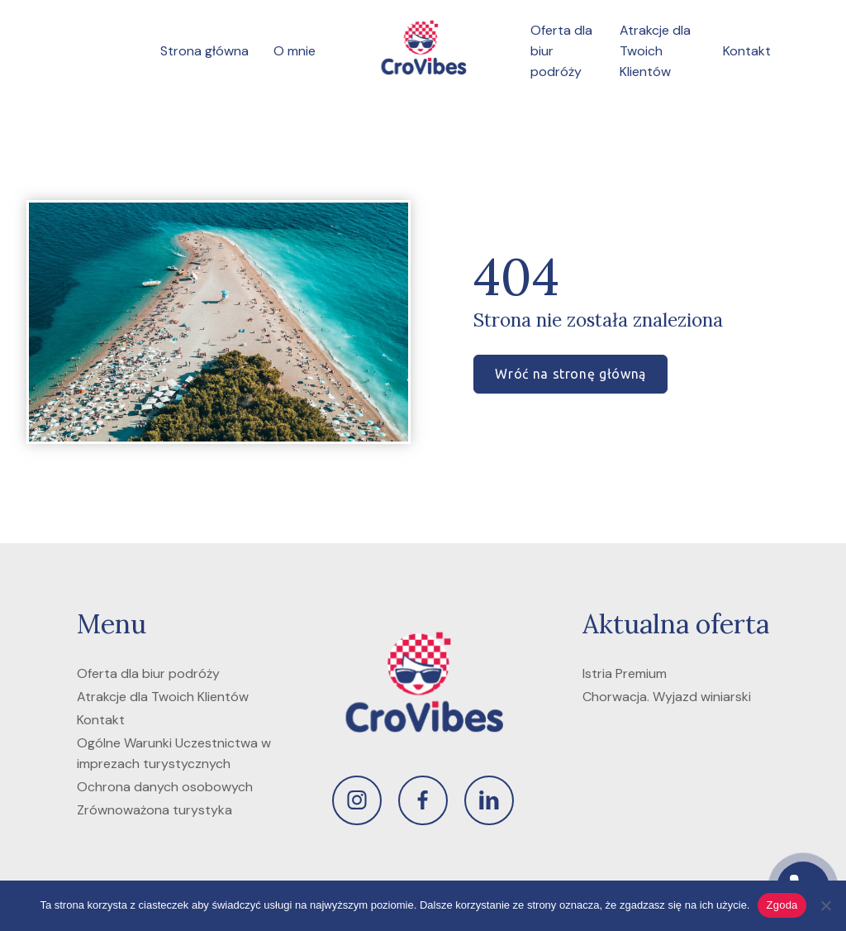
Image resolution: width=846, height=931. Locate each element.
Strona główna (204, 51)
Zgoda (781, 905)
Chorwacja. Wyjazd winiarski (666, 696)
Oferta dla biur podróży (148, 673)
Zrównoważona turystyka (154, 810)
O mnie (294, 51)
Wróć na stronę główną (570, 373)
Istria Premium (624, 673)
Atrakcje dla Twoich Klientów (655, 50)
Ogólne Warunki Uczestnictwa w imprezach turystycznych (174, 753)
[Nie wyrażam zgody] (825, 905)
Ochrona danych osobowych (165, 786)
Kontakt (747, 51)
